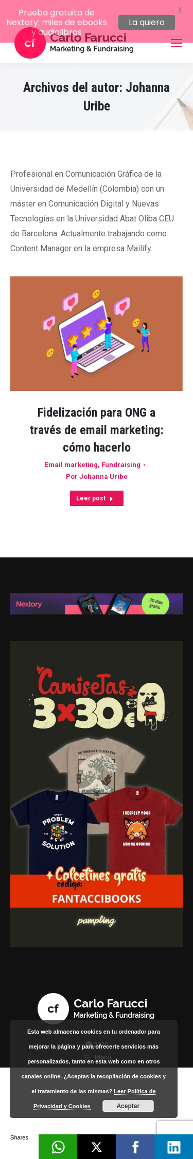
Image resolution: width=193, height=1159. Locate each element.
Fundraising (121, 454)
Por (97, 466)
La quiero (147, 22)
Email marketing (71, 454)
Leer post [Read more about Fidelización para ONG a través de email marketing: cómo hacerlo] (94, 487)
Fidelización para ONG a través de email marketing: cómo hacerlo (97, 419)
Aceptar (127, 1106)
